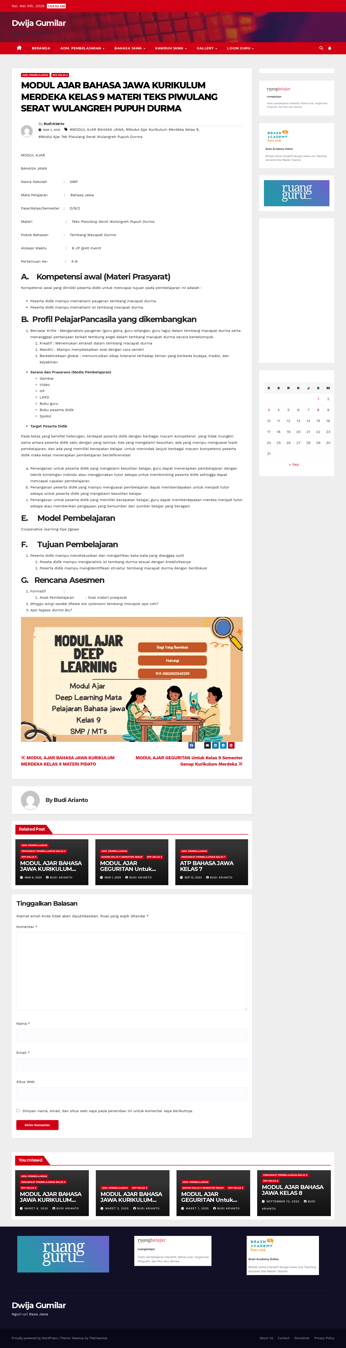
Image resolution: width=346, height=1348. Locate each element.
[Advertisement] (297, 291)
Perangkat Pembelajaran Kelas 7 (203, 857)
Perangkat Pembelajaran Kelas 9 (43, 851)
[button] (321, 48)
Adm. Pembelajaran (81, 48)
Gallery (206, 48)
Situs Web (25, 1082)
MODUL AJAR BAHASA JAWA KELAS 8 (292, 1190)
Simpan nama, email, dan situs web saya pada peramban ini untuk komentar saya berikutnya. (107, 1111)
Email (23, 1052)
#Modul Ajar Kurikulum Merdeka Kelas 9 (162, 129)
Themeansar (98, 1338)
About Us (266, 1338)
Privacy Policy (324, 1338)
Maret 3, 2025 (117, 1208)
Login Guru (239, 48)
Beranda (41, 48)
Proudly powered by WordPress (35, 1338)
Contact (284, 1338)
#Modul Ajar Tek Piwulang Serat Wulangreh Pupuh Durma (90, 136)
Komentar (26, 927)
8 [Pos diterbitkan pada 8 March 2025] (318, 410)
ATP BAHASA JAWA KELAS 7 (206, 866)
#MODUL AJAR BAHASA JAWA (97, 129)
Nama (23, 1023)
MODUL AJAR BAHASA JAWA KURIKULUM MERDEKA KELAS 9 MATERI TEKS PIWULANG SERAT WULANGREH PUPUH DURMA (119, 97)
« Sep (294, 464)
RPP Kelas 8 (270, 1181)
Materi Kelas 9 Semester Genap (122, 857)
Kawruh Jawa (169, 48)
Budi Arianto (54, 124)
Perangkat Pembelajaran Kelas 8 (285, 1175)
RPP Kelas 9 (60, 75)
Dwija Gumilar (39, 23)
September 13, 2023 (283, 1201)
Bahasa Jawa (128, 48)
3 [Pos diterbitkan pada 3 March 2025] (269, 410)
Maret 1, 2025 (198, 1208)
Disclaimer (302, 1338)
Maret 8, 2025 (36, 1208)
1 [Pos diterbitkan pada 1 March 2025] (318, 399)
